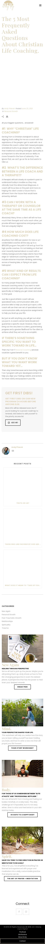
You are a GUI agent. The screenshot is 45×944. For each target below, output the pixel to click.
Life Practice (22, 934)
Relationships (7, 621)
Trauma (5, 628)
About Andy (22, 937)
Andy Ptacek (9, 108)
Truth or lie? (22, 503)
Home (5, 57)
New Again (6, 611)
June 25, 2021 (27, 108)
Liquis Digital (22, 929)
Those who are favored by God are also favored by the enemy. (23, 544)
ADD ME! (13, 422)
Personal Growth (11, 111)
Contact (22, 941)
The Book (22, 932)
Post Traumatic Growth (11, 618)
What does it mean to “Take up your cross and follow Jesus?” (23, 585)
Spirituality (6, 625)
